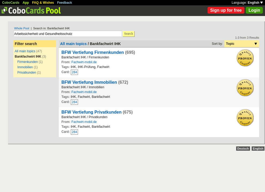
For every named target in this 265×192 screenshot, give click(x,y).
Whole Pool (21, 28)
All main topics (25, 51)
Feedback (64, 3)
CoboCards (11, 3)
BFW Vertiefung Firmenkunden (92, 52)
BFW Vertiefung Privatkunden (91, 112)
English (255, 3)
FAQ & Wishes (43, 3)
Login (254, 10)
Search (128, 33)
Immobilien (25, 67)
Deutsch (243, 148)
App (26, 3)
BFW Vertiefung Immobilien (89, 82)
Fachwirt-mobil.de (84, 62)
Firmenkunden (27, 62)
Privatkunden (26, 72)
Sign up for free (226, 10)
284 (74, 72)
